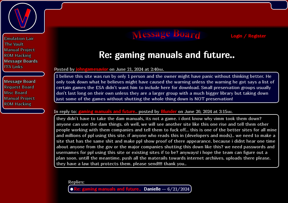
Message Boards (21, 60)
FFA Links (13, 66)
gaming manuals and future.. (107, 111)
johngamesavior (92, 69)
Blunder (169, 111)
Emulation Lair (19, 38)
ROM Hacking (17, 55)
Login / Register (248, 36)
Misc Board (15, 92)
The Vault (14, 44)
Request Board (19, 86)
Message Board (19, 81)
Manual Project (19, 49)
